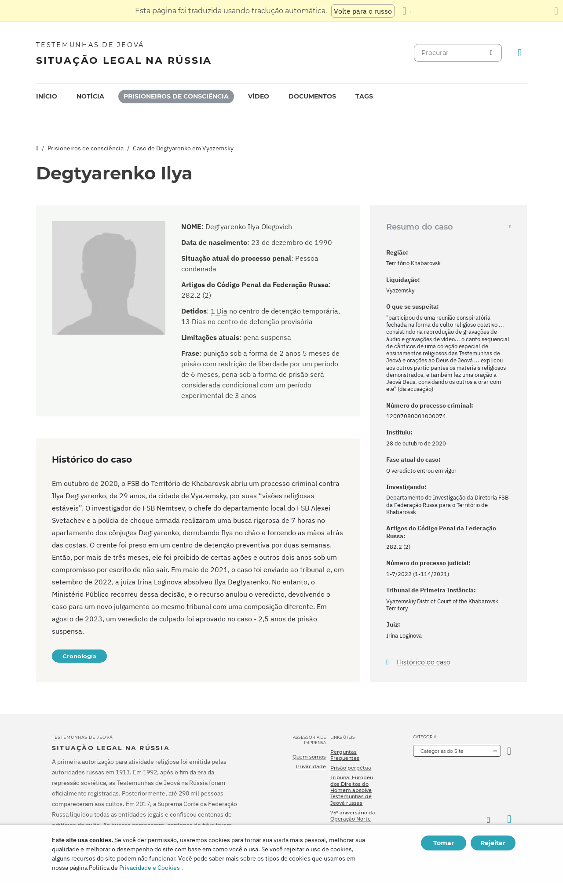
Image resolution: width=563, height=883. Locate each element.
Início (46, 96)
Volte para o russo (363, 11)
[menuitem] (46, 96)
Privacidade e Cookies (149, 868)
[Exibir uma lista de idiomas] (407, 11)
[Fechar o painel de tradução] (556, 11)
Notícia (90, 96)
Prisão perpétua (350, 768)
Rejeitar (492, 843)
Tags (364, 96)
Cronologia (79, 656)
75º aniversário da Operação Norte (352, 816)
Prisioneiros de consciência (176, 96)
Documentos (312, 96)
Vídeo (258, 96)
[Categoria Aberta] (509, 751)
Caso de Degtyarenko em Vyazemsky (183, 148)
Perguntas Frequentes (344, 755)
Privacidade (311, 766)
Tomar (443, 843)
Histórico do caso (423, 662)
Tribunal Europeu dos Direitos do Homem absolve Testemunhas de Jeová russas (351, 790)
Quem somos (309, 757)
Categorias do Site (442, 751)
